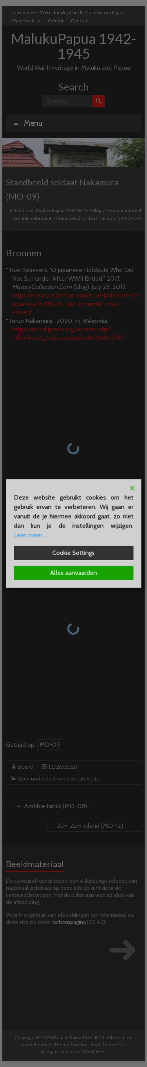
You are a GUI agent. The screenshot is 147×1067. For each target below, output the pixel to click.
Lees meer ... (30, 535)
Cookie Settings (74, 553)
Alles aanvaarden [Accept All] (73, 573)
